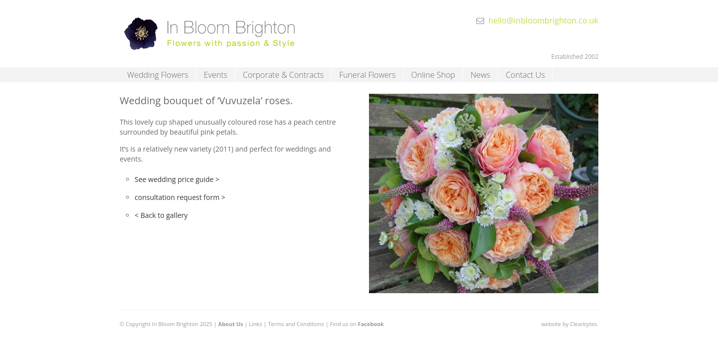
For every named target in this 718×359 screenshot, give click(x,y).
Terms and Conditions (296, 324)
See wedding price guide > (177, 179)
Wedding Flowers (157, 74)
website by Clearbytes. (569, 324)
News (480, 74)
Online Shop (433, 74)
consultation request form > (180, 197)
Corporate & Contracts (283, 74)
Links (255, 324)
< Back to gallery (161, 215)
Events (215, 74)
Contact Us (525, 74)
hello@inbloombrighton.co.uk (543, 20)
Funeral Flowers (367, 74)
